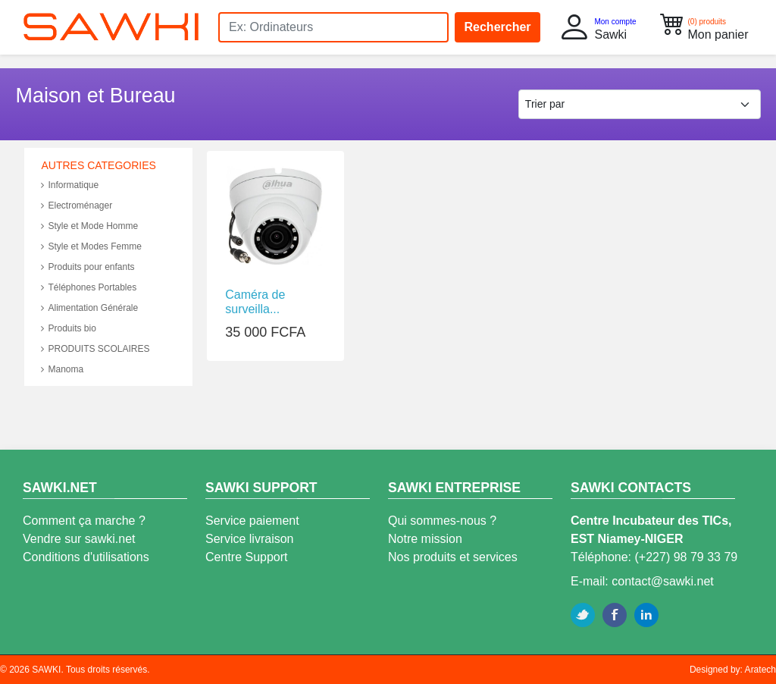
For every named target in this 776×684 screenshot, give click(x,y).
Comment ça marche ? (84, 520)
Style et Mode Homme (89, 226)
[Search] (333, 27)
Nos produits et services (453, 557)
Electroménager (76, 205)
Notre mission (425, 538)
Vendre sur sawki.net (79, 538)
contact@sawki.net (663, 581)
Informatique (70, 185)
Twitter (583, 615)
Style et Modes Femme (91, 246)
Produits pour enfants (87, 267)
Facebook (614, 615)
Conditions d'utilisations (86, 557)
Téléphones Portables (88, 287)
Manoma (62, 369)
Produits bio (68, 328)
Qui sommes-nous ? (442, 520)
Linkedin (646, 615)
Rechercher (498, 26)
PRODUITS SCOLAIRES (95, 349)
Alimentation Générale (89, 308)
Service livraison (249, 538)
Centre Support (246, 557)
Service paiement (252, 520)
